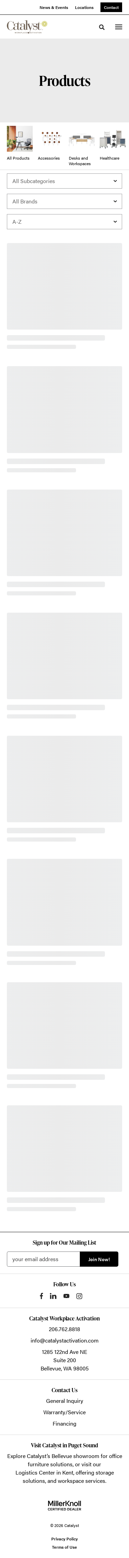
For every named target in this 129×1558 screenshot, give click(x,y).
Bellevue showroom (75, 1456)
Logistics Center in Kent (44, 1472)
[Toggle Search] (102, 27)
